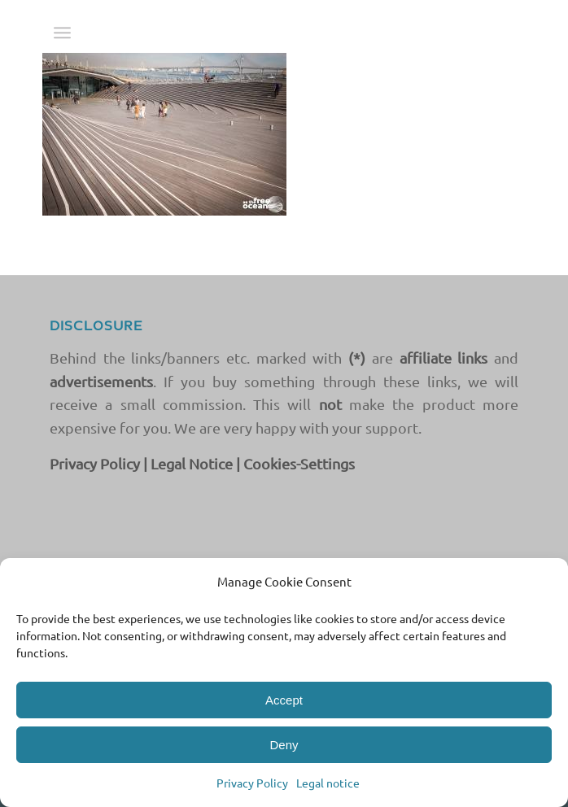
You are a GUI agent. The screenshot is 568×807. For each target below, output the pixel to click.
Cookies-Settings (299, 463)
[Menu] (62, 32)
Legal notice (328, 782)
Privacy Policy (252, 782)
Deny (283, 745)
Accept (284, 700)
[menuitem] (62, 32)
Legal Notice (192, 463)
